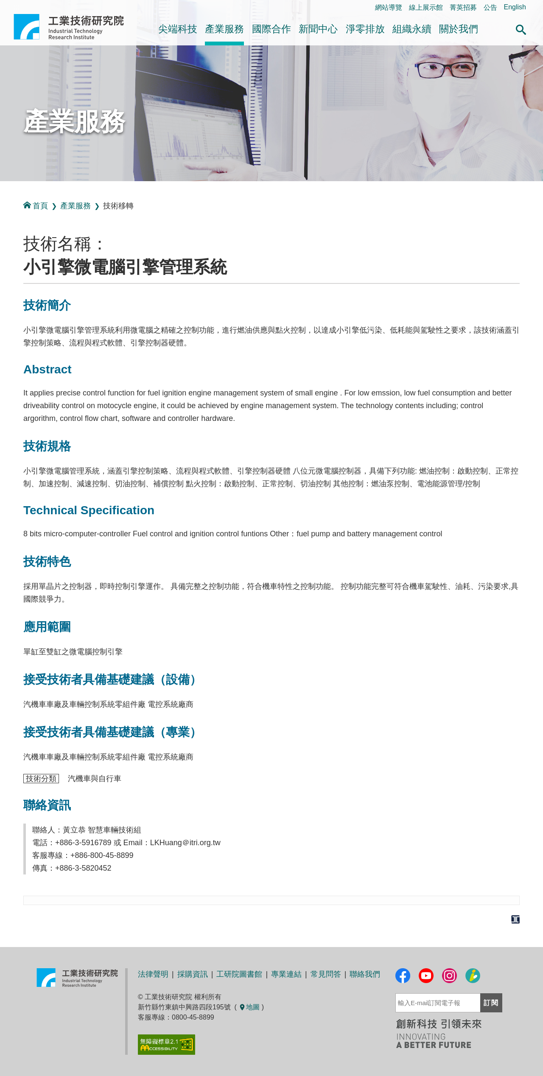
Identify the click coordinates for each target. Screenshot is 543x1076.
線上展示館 (426, 7)
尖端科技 (177, 28)
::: (3, 190)
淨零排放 (365, 28)
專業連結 (286, 974)
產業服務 (224, 28)
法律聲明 (153, 974)
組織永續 (411, 28)
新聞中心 (318, 28)
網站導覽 (388, 7)
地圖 (249, 1007)
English (515, 7)
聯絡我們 (365, 974)
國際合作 (271, 28)
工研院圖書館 (239, 974)
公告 (490, 7)
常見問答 (326, 974)
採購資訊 (192, 974)
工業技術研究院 (75, 26)
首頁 (35, 205)
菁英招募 (463, 7)
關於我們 (458, 28)
